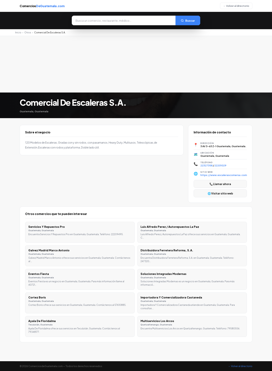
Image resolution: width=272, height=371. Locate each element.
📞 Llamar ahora (220, 184)
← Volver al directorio (236, 5)
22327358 (206, 165)
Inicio (18, 32)
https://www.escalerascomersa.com (223, 175)
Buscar (188, 20)
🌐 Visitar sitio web (220, 193)
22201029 (220, 165)
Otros (27, 32)
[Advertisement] (136, 64)
